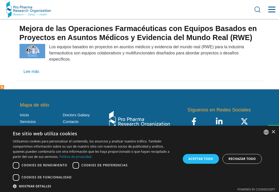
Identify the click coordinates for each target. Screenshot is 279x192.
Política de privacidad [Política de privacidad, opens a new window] (75, 157)
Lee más (31, 71)
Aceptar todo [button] (200, 159)
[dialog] (139, 159)
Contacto (70, 121)
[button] (94, 186)
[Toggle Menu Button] (272, 9)
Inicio (24, 115)
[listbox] (266, 132)
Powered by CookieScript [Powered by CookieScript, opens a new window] (256, 189)
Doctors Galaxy (76, 115)
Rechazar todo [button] (242, 159)
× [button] (273, 132)
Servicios (28, 121)
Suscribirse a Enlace (2, 87)
